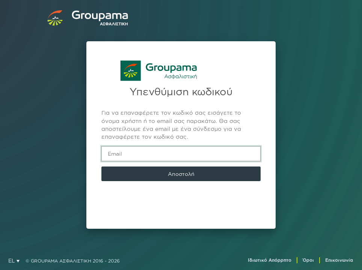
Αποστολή (181, 174)
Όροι (308, 260)
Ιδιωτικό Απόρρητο (269, 260)
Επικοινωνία (339, 260)
